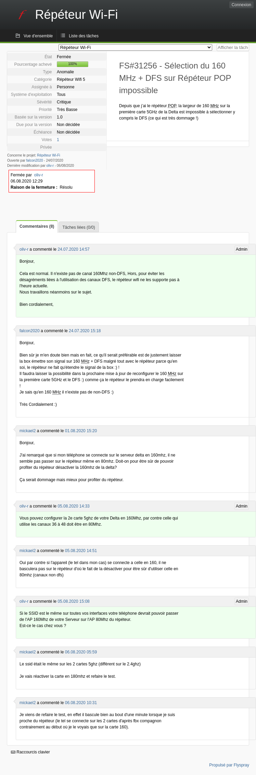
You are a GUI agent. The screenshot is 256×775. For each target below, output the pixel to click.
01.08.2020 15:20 (81, 430)
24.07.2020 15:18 (85, 330)
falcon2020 (34, 160)
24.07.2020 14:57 (73, 249)
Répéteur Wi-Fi (48, 155)
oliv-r (50, 165)
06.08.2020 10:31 (81, 702)
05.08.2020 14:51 (81, 550)
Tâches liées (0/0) (78, 227)
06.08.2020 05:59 (81, 652)
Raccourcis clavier (30, 752)
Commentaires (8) (37, 226)
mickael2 (28, 430)
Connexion (241, 4)
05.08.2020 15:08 (73, 601)
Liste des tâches (84, 36)
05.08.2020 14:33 (73, 506)
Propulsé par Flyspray (229, 765)
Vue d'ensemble (38, 36)
